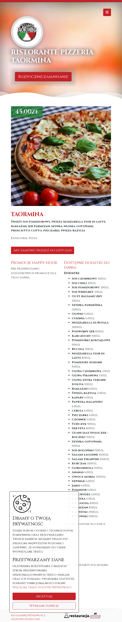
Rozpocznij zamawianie (43, 76)
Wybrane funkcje (44, 606)
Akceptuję (44, 596)
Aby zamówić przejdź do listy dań (43, 250)
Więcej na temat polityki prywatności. (42, 587)
